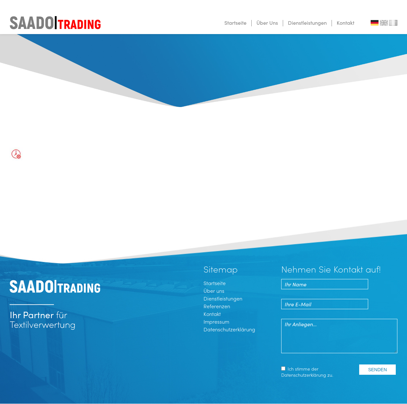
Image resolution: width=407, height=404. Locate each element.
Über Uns (267, 22)
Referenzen (217, 306)
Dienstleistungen (307, 22)
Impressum (216, 321)
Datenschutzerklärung (229, 329)
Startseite (235, 22)
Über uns (214, 290)
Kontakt (345, 22)
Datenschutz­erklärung (303, 375)
